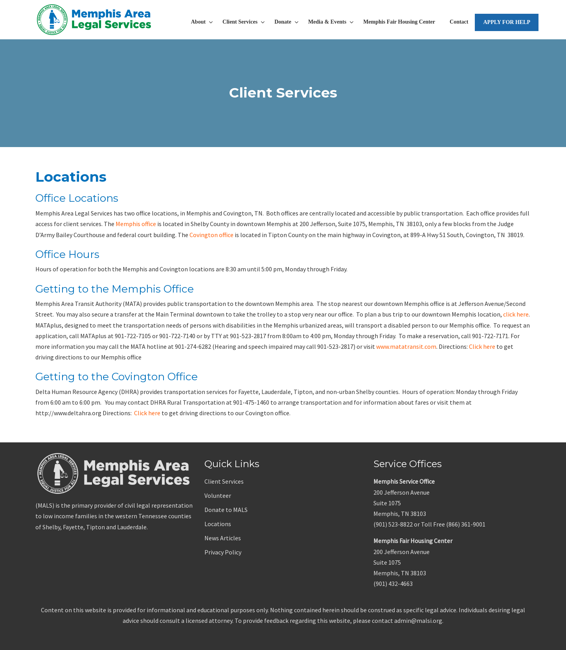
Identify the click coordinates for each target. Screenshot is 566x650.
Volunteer (217, 495)
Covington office (211, 235)
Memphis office (136, 224)
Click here (482, 346)
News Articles (222, 538)
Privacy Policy (222, 552)
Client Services (224, 481)
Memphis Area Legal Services (94, 19)
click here (516, 314)
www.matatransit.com (406, 346)
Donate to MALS (226, 509)
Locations (217, 524)
